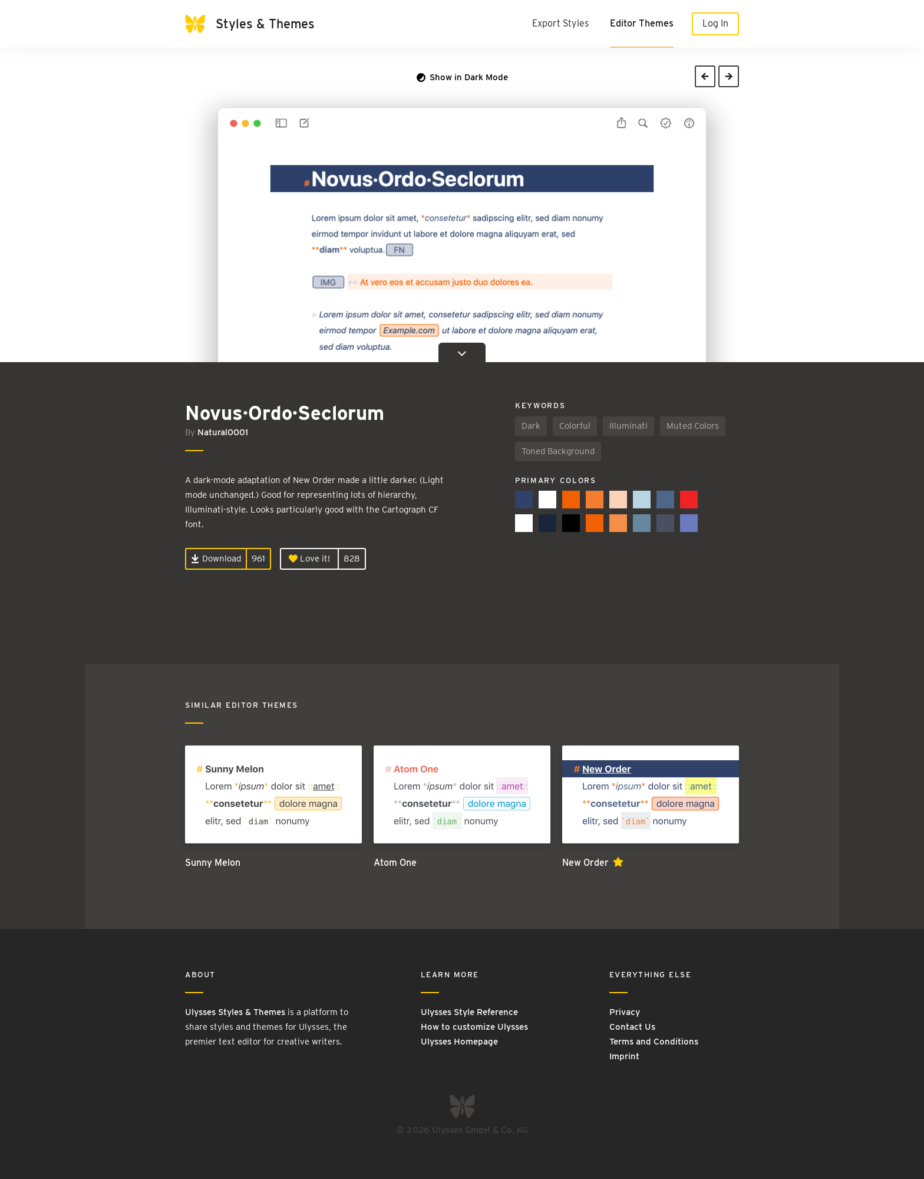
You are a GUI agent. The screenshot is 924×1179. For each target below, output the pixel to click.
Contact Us (632, 1027)
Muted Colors (692, 426)
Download (216, 558)
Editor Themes (642, 23)
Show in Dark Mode (462, 77)
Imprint (624, 1056)
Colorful (574, 426)
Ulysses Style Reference (469, 1012)
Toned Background (558, 451)
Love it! (309, 558)
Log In (715, 23)
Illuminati (628, 426)
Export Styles (560, 23)
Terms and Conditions (653, 1041)
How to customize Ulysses (474, 1027)
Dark (531, 426)
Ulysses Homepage (459, 1041)
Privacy (624, 1012)
